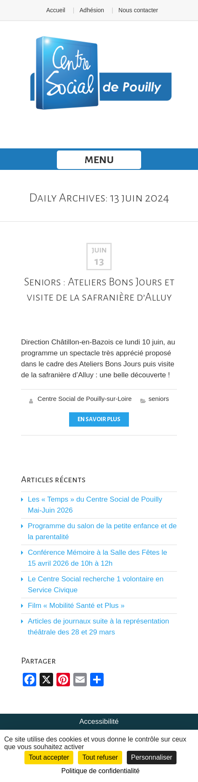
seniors (159, 398)
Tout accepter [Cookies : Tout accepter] (49, 757)
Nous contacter (138, 10)
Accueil (55, 10)
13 (99, 261)
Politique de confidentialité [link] (101, 770)
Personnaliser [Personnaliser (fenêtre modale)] (151, 757)
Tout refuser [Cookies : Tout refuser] (100, 757)
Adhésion (92, 10)
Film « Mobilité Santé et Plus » (76, 606)
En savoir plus (99, 419)
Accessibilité (99, 722)
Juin (99, 250)
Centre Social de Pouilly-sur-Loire (84, 398)
